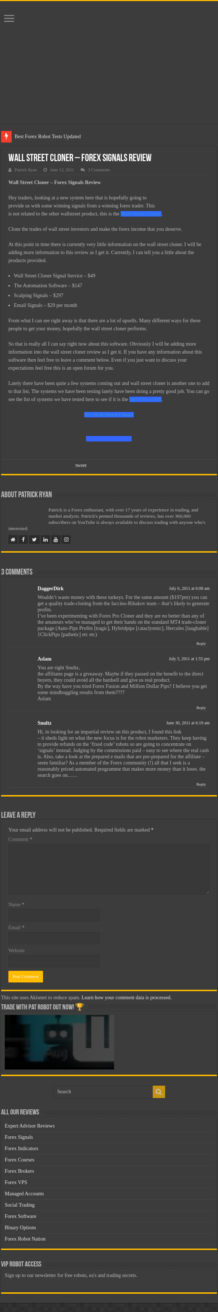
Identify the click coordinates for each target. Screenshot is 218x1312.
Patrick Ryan (26, 169)
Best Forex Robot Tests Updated (48, 136)
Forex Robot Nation (25, 1239)
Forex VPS (16, 1182)
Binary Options (20, 1227)
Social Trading (20, 1205)
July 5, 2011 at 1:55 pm (189, 658)
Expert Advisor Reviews (30, 1126)
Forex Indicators (21, 1148)
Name (16, 904)
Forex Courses (19, 1160)
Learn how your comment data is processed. (127, 997)
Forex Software (20, 1216)
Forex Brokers (19, 1171)
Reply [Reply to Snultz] (201, 784)
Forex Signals (19, 1137)
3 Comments (99, 169)
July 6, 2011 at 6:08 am (189, 588)
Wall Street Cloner (141, 214)
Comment (20, 839)
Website (16, 950)
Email (16, 927)
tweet (80, 465)
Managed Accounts (24, 1193)
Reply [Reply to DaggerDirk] (201, 643)
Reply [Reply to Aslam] (201, 707)
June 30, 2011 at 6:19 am (188, 722)
